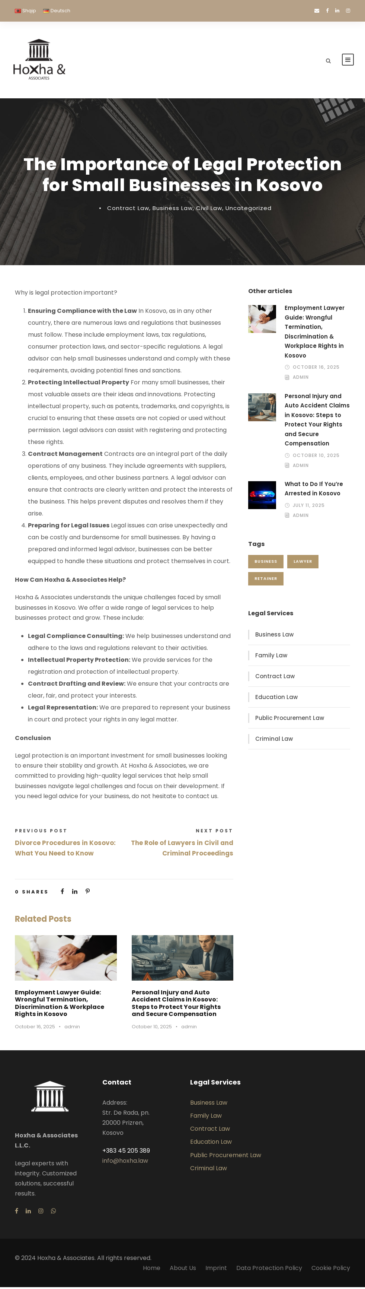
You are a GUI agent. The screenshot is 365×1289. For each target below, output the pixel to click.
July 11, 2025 (309, 507)
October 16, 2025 (35, 1028)
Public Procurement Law (289, 720)
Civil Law (209, 210)
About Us (183, 1270)
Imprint (216, 1270)
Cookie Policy (330, 1270)
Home (151, 1270)
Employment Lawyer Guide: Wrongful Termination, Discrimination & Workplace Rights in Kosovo (59, 1005)
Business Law (173, 210)
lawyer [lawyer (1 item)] (303, 563)
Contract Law (128, 210)
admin (72, 1028)
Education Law (276, 699)
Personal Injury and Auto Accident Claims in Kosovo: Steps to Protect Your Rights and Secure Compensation (176, 1005)
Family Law (271, 657)
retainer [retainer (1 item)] (265, 580)
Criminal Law (274, 740)
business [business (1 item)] (265, 563)
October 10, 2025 (152, 1028)
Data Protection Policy (269, 1270)
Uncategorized (248, 210)
